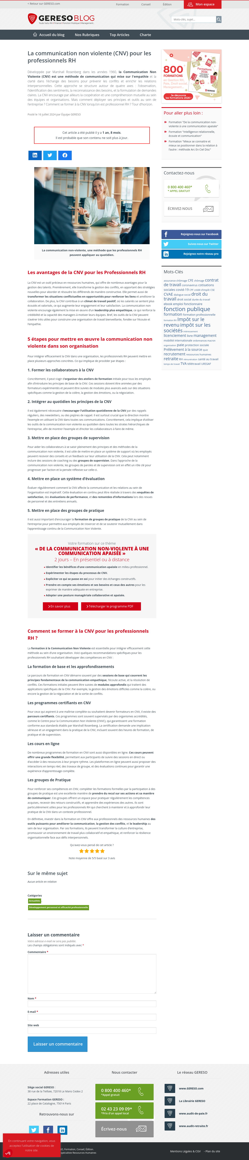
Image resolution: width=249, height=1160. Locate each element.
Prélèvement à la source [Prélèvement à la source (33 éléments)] (183, 349)
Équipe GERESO (71, 114)
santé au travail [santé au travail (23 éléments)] (208, 359)
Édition (167, 4)
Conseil (145, 4)
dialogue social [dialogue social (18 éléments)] (182, 294)
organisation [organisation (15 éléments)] (170, 345)
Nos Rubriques (87, 34)
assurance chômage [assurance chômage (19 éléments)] (175, 280)
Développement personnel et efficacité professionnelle (58, 907)
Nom (32, 998)
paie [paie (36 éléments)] (180, 344)
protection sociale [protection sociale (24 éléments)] (197, 345)
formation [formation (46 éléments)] (173, 314)
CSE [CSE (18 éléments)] (212, 290)
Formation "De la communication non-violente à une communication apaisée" (193, 124)
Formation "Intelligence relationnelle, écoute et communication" (192, 134)
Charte (145, 34)
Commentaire (38, 952)
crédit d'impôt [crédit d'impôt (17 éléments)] (202, 290)
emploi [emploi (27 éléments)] (178, 304)
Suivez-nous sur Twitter (191, 244)
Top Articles (119, 34)
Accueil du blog (52, 34)
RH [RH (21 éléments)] (181, 359)
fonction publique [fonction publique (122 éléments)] (187, 309)
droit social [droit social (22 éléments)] (184, 299)
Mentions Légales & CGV (185, 1151)
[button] (8, 1153)
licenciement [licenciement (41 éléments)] (175, 335)
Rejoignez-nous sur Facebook (191, 234)
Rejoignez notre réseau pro (191, 254)
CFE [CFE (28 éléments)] (190, 280)
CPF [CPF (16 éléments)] (191, 290)
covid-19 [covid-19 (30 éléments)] (182, 289)
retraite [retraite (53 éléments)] (171, 358)
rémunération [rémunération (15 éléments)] (190, 359)
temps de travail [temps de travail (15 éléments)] (172, 364)
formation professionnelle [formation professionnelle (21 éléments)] (199, 314)
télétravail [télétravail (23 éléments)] (194, 364)
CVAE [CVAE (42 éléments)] (168, 294)
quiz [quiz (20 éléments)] (205, 350)
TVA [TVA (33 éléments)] (184, 363)
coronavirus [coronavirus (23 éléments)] (189, 285)
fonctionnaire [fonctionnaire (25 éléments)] (193, 304)
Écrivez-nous (190, 209)
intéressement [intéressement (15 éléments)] (190, 331)
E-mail (33, 1012)
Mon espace (205, 4)
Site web (33, 1025)
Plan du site (213, 1151)
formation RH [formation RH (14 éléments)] (170, 320)
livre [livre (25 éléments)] (190, 336)
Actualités (34, 900)
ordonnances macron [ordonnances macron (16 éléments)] (204, 340)
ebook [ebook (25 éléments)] (168, 304)
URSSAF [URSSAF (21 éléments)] (206, 364)
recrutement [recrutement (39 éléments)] (175, 354)
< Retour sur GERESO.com (44, 3)
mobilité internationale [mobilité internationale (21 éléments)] (178, 340)
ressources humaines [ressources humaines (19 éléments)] (198, 354)
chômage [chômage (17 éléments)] (199, 280)
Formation (122, 4)
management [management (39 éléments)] (205, 335)
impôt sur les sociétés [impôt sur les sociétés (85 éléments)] (187, 327)
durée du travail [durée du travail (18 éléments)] (201, 299)
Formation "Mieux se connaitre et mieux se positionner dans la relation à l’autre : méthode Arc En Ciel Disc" (193, 145)
